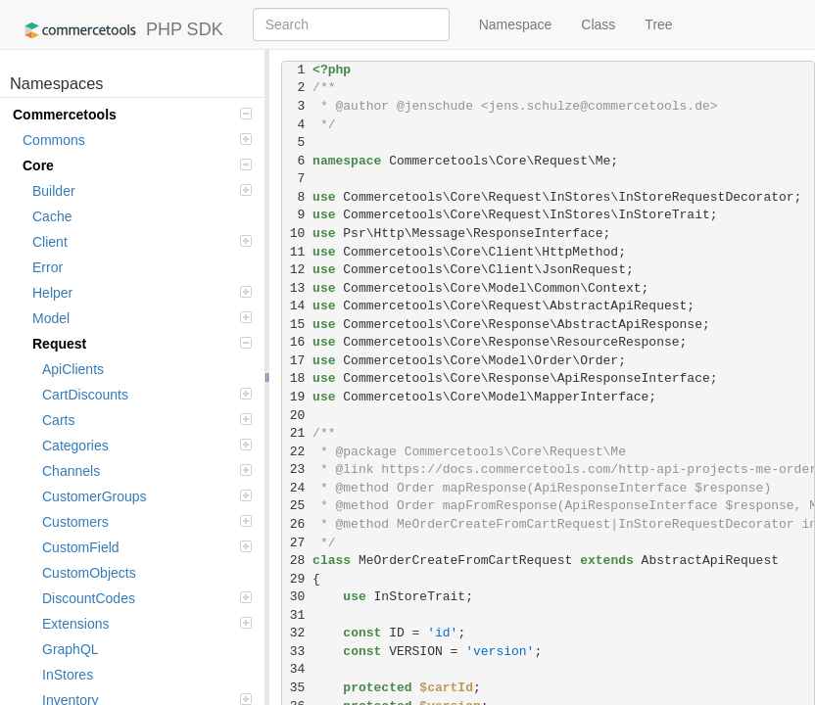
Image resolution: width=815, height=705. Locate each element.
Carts (147, 420)
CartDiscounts (147, 394)
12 (297, 269)
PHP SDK (119, 30)
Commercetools (132, 114)
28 (297, 560)
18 (297, 378)
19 (297, 397)
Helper (142, 293)
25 (297, 505)
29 (297, 579)
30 (297, 596)
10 (297, 233)
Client (142, 242)
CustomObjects (89, 573)
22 (297, 452)
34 (297, 669)
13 (297, 288)
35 (297, 688)
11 (297, 252)
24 (297, 488)
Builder (142, 191)
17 (297, 360)
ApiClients (73, 369)
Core (137, 165)
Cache (52, 216)
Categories (147, 445)
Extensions (147, 624)
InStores (67, 674)
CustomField (147, 547)
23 (297, 469)
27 (297, 543)
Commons (137, 140)
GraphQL (70, 649)
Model (142, 318)
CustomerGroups (147, 496)
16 (297, 342)
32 (297, 633)
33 (297, 651)
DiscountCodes (147, 598)
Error (47, 267)
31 (297, 615)
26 (297, 524)
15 (297, 324)
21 (297, 433)
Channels (147, 471)
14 (297, 306)
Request (142, 344)
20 (297, 415)
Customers (147, 522)
